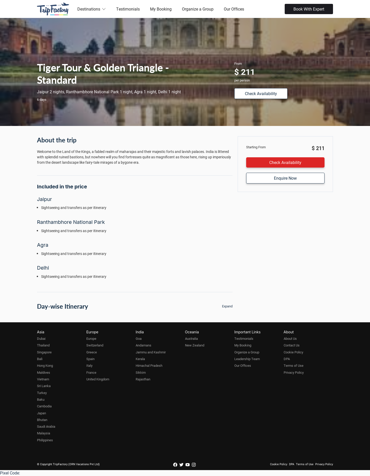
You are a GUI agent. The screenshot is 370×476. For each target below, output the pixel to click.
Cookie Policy (293, 352)
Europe (91, 338)
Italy (89, 365)
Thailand (43, 345)
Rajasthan (143, 379)
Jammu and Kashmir (151, 352)
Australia (191, 338)
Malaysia (43, 433)
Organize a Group (198, 9)
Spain (90, 358)
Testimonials (128, 9)
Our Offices (234, 9)
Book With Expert (308, 9)
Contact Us (292, 345)
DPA (287, 358)
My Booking (161, 9)
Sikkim (141, 372)
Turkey (42, 392)
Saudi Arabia (46, 426)
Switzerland (94, 345)
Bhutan (42, 419)
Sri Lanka (44, 385)
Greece (91, 352)
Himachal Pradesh (149, 365)
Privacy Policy (294, 372)
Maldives (43, 372)
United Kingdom (97, 379)
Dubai (41, 338)
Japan (41, 413)
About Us (290, 338)
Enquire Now (285, 178)
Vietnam (43, 379)
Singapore (44, 352)
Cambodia (44, 406)
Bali (39, 358)
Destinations (91, 9)
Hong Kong (45, 365)
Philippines (45, 440)
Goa (139, 338)
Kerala (140, 358)
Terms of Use (293, 365)
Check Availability (261, 93)
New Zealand (194, 345)
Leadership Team (247, 358)
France (91, 372)
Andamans (143, 345)
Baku (40, 399)
